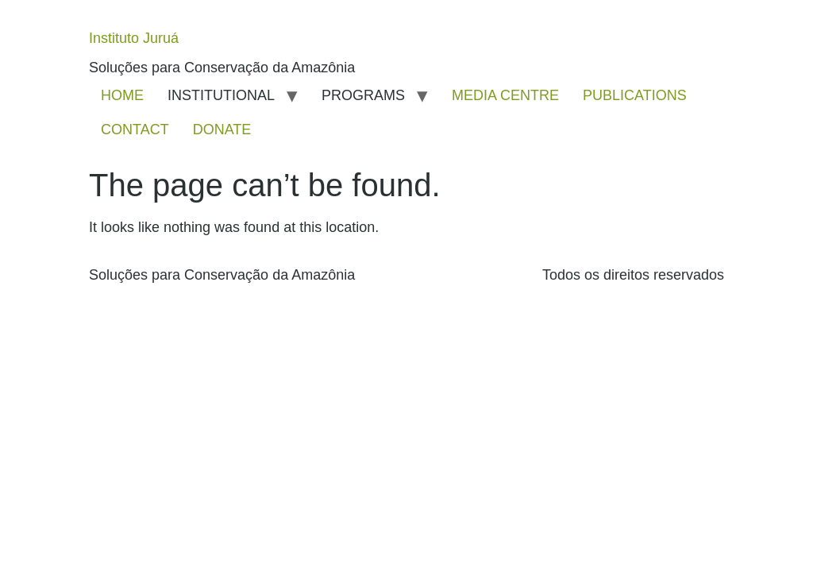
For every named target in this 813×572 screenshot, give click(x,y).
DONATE (222, 129)
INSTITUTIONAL (221, 95)
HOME (122, 95)
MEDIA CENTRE (505, 95)
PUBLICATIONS (635, 95)
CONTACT (135, 129)
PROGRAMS (363, 95)
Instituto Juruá (134, 38)
